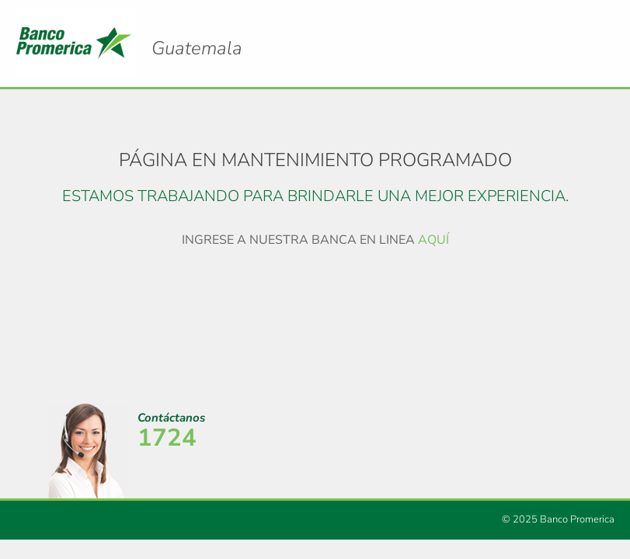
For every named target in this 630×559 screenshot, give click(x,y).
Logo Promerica (196, 35)
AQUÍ (433, 239)
